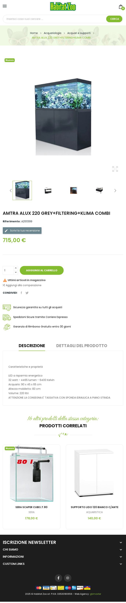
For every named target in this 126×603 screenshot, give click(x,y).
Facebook (58, 578)
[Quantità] (8, 270)
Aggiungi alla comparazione (22, 285)
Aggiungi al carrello (42, 270)
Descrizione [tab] (32, 346)
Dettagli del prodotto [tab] (82, 346)
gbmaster (95, 593)
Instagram (67, 578)
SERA (31, 512)
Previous (11, 190)
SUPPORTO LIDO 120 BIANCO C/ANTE (94, 507)
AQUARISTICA (94, 512)
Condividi (21, 293)
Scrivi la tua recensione (22, 231)
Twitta (27, 293)
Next (115, 190)
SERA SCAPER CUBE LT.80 (31, 507)
